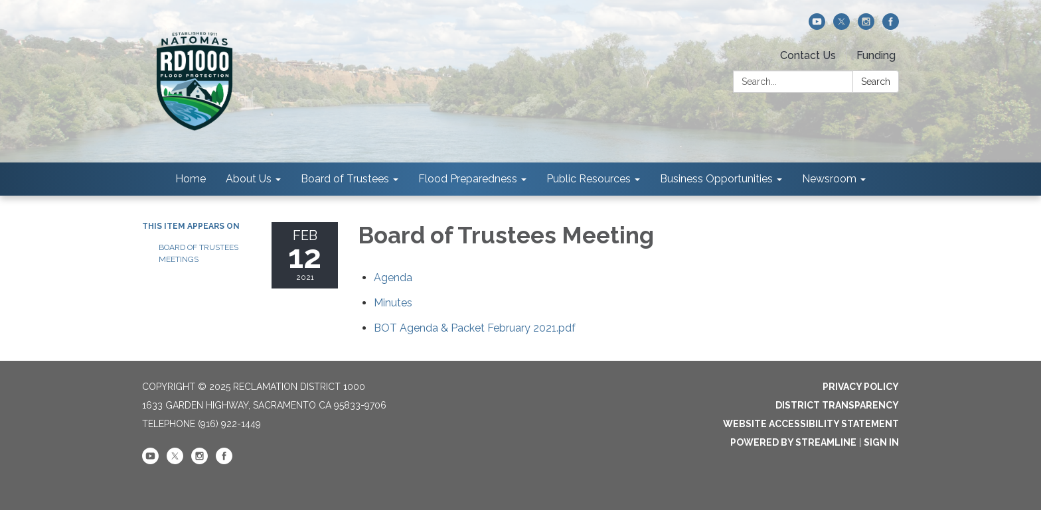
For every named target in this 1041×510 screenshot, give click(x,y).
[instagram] (866, 26)
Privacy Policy (861, 386)
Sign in (881, 442)
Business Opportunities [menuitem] (716, 178)
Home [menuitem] (190, 178)
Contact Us (808, 55)
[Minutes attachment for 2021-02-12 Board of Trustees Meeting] (393, 302)
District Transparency (837, 405)
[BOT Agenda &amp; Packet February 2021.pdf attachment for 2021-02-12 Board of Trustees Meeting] (475, 328)
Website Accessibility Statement (811, 423)
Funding (876, 55)
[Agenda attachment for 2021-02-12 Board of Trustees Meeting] (393, 277)
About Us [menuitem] (249, 178)
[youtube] (817, 26)
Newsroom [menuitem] (829, 178)
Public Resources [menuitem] (588, 178)
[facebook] (890, 26)
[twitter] (841, 26)
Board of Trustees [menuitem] (345, 178)
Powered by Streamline (793, 442)
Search (875, 81)
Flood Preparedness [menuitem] (467, 178)
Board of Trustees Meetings (198, 253)
